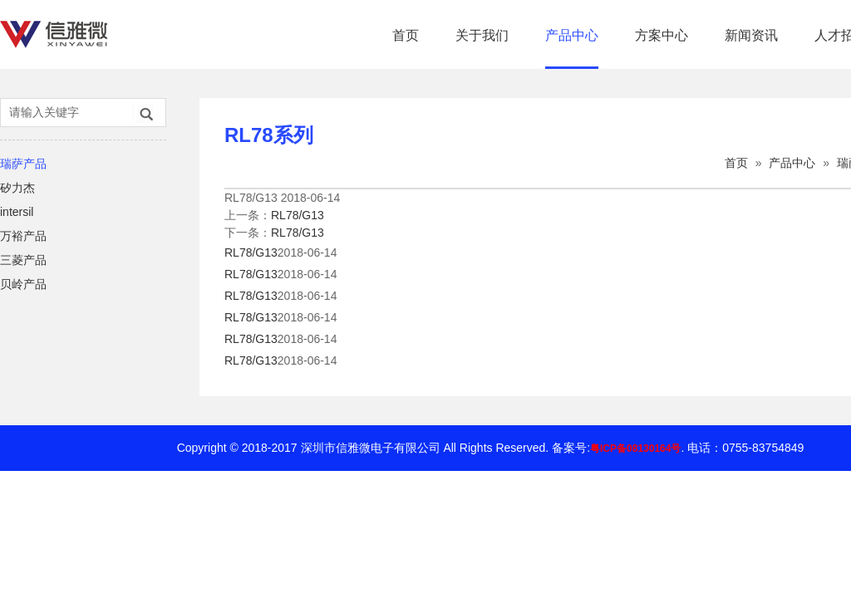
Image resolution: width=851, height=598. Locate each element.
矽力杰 (17, 187)
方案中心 (661, 35)
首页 (405, 35)
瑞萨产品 (23, 163)
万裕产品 (23, 236)
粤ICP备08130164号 (635, 448)
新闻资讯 (751, 35)
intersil (16, 211)
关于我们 (482, 35)
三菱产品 (23, 260)
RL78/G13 (297, 215)
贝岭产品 (23, 284)
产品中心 (571, 35)
